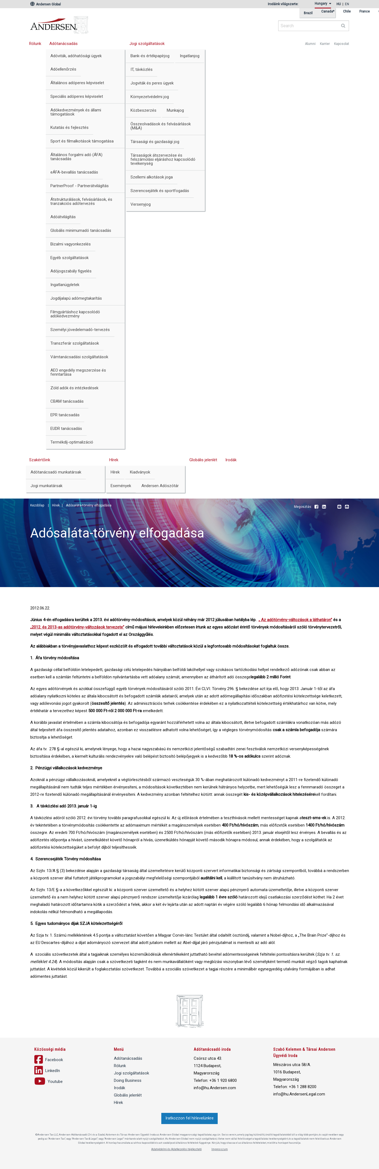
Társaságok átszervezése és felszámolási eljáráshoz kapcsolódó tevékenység (163, 159)
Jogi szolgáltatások (147, 43)
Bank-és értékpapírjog (150, 55)
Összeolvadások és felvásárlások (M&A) (161, 126)
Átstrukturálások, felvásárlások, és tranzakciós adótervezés (81, 201)
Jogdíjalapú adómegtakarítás (76, 298)
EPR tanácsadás (65, 414)
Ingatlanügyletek (64, 284)
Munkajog (175, 110)
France (364, 11)
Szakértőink (39, 459)
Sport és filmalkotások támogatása (82, 141)
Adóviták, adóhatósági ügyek (76, 55)
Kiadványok (140, 472)
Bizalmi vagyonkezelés (70, 244)
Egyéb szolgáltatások (69, 257)
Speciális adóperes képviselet (76, 96)
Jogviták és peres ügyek (152, 83)
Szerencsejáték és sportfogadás (160, 190)
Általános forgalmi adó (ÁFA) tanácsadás (76, 156)
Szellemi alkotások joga (152, 177)
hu (338, 4)
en (347, 4)
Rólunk (35, 43)
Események (121, 485)
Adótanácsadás (63, 43)
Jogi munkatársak (46, 485)
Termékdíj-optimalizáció (71, 442)
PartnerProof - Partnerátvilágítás (79, 185)
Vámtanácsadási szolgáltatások (79, 356)
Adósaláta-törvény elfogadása (88, 505)
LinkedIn (324, 507)
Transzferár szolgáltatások (74, 343)
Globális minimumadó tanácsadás (80, 230)
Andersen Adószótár (160, 485)
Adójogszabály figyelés (71, 271)
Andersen (112, 23)
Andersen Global (45, 4)
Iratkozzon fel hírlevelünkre (189, 1118)
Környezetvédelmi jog (150, 96)
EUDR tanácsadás (66, 428)
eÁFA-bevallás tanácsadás (74, 172)
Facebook (316, 507)
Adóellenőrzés (63, 69)
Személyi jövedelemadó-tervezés (80, 329)
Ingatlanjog (189, 55)
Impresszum (219, 1149)
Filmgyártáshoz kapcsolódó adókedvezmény (75, 313)
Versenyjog (141, 204)
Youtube (331, 507)
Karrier (325, 44)
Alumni (310, 44)
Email (339, 507)
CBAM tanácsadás (67, 401)
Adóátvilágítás (63, 216)
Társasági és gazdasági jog (155, 141)
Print (347, 507)
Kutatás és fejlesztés (69, 127)
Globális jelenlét (203, 459)
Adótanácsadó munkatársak (56, 472)
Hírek (113, 459)
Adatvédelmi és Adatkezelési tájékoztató (176, 1149)
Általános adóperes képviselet (77, 82)
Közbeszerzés (143, 110)
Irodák (231, 459)
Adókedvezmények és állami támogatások (75, 112)
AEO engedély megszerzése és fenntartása (78, 372)
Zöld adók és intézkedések (74, 387)
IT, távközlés (142, 69)
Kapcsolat (341, 44)
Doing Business (127, 1080)
